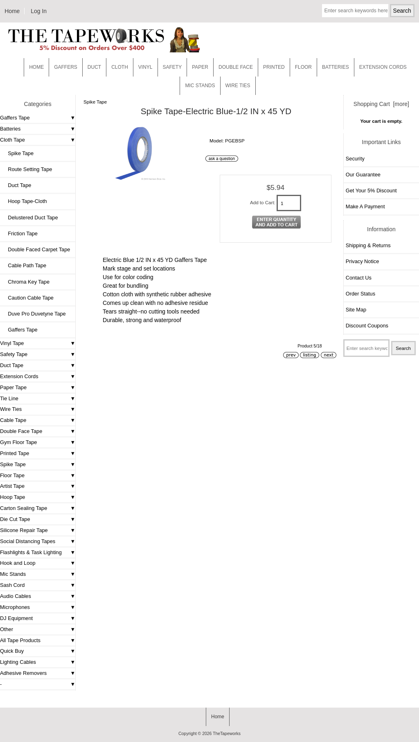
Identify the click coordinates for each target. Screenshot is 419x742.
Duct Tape (16, 185)
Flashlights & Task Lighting (31, 552)
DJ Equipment (16, 618)
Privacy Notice (362, 261)
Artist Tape (12, 486)
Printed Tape (14, 453)
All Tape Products (20, 640)
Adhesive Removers (23, 673)
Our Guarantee (363, 174)
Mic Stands (13, 574)
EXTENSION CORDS (383, 67)
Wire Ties (11, 409)
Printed (274, 67)
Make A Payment (365, 206)
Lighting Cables (18, 662)
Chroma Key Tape (26, 282)
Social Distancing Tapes (27, 541)
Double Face (236, 67)
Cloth (119, 67)
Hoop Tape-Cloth (24, 201)
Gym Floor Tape (18, 442)
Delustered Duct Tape (30, 217)
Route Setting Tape (27, 169)
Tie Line (9, 398)
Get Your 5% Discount (371, 190)
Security (355, 159)
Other (6, 629)
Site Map (356, 310)
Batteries (335, 67)
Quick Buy (12, 651)
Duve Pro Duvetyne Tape (34, 314)
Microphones (15, 607)
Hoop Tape (12, 497)
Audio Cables (15, 596)
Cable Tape (13, 420)
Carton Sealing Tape (23, 508)
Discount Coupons (367, 326)
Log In (39, 11)
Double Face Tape (21, 431)
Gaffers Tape (15, 118)
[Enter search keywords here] (355, 10)
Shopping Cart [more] (381, 104)
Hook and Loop (18, 563)
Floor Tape (12, 475)
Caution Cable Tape (28, 298)
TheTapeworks (227, 733)
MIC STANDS (200, 85)
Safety (172, 67)
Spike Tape (13, 464)
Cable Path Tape (24, 265)
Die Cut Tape (15, 519)
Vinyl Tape (12, 343)
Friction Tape (20, 233)
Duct (94, 67)
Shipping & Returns (368, 245)
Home (12, 11)
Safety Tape (13, 354)
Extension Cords (19, 376)
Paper (200, 67)
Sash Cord (12, 585)
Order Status (360, 294)
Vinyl (145, 67)
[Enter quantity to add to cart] (289, 203)
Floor (303, 67)
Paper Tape (13, 387)
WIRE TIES (237, 85)
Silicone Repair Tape (24, 530)
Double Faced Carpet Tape (36, 249)
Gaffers (65, 67)
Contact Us (359, 278)
